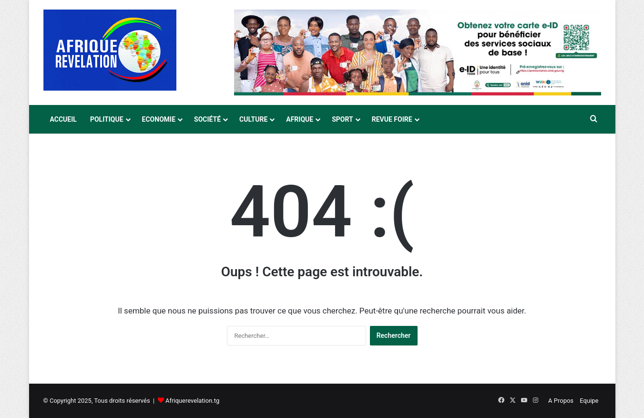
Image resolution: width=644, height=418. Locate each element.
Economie (158, 119)
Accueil (63, 119)
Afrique (299, 119)
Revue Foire (392, 119)
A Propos (560, 400)
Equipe (589, 400)
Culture (253, 119)
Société (207, 119)
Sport (342, 119)
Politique (106, 119)
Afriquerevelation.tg (192, 400)
